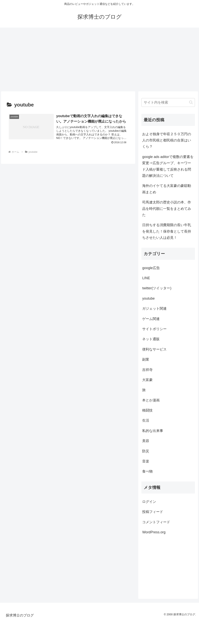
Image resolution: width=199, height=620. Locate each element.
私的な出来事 (152, 431)
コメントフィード (156, 522)
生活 (145, 420)
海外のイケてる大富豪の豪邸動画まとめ (166, 189)
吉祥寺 (147, 370)
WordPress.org (153, 532)
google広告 (151, 268)
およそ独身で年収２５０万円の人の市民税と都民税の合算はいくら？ (166, 140)
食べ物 (147, 471)
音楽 (145, 461)
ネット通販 (151, 339)
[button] (191, 102)
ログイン (149, 502)
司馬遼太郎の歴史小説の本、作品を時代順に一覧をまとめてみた (166, 208)
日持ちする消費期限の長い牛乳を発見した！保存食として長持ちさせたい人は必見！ (166, 231)
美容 (145, 441)
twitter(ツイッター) (156, 288)
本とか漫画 (151, 400)
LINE (146, 278)
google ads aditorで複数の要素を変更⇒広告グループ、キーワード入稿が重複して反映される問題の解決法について (167, 166)
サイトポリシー (154, 329)
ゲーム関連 (151, 319)
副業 (145, 359)
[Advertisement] (99, 59)
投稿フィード (152, 512)
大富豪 (147, 380)
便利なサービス (154, 349)
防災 (145, 451)
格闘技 (147, 410)
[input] (168, 102)
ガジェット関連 (154, 308)
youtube (148, 298)
